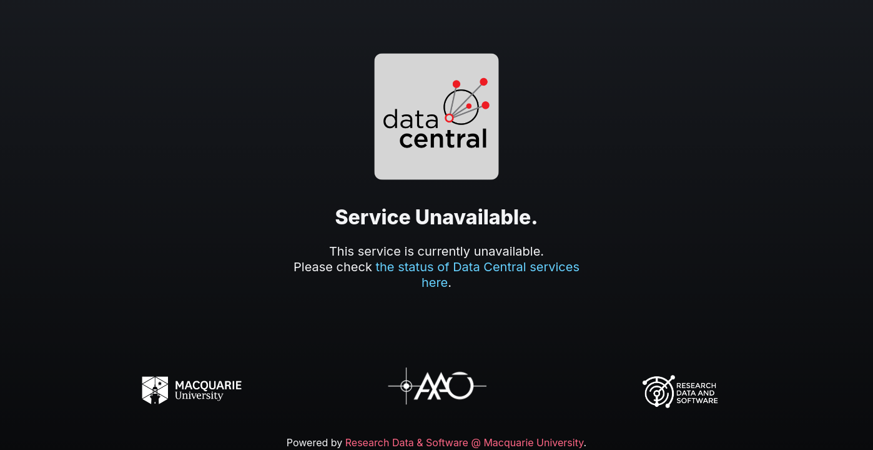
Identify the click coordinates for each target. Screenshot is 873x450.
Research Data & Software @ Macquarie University (464, 442)
